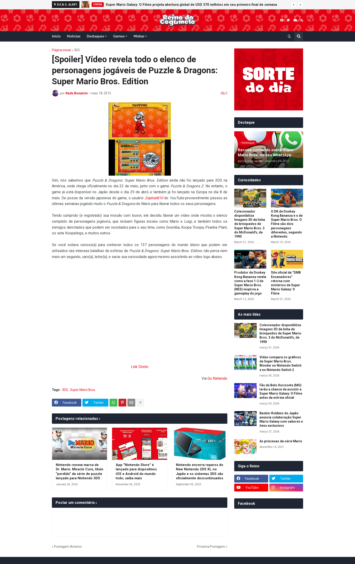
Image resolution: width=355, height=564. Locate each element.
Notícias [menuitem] (73, 36)
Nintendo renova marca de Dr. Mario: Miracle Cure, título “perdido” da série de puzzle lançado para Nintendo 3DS (79, 471)
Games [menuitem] (118, 36)
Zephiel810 (154, 198)
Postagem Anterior (68, 546)
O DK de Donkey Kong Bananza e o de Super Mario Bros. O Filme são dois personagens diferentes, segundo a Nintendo (287, 224)
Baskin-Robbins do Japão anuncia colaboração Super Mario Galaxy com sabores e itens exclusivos (281, 419)
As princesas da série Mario (280, 441)
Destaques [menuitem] (95, 36)
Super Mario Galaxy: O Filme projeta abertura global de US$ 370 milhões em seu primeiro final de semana (191, 5)
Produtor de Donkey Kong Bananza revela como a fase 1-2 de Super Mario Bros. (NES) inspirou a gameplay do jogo (250, 283)
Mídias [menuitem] (139, 36)
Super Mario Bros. (83, 390)
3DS (77, 50)
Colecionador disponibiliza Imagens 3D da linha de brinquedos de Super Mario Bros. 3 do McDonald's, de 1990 (249, 224)
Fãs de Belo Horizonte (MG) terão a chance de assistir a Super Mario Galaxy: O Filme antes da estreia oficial (280, 391)
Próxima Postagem (211, 546)
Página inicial (61, 50)
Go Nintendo (217, 378)
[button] (293, 5)
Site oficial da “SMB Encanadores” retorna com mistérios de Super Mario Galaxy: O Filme (286, 283)
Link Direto (139, 367)
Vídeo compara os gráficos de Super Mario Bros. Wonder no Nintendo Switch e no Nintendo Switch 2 (280, 363)
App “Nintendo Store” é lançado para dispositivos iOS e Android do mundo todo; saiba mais (136, 471)
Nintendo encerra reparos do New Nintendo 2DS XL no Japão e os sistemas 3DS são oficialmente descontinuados (199, 471)
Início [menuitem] (56, 36)
